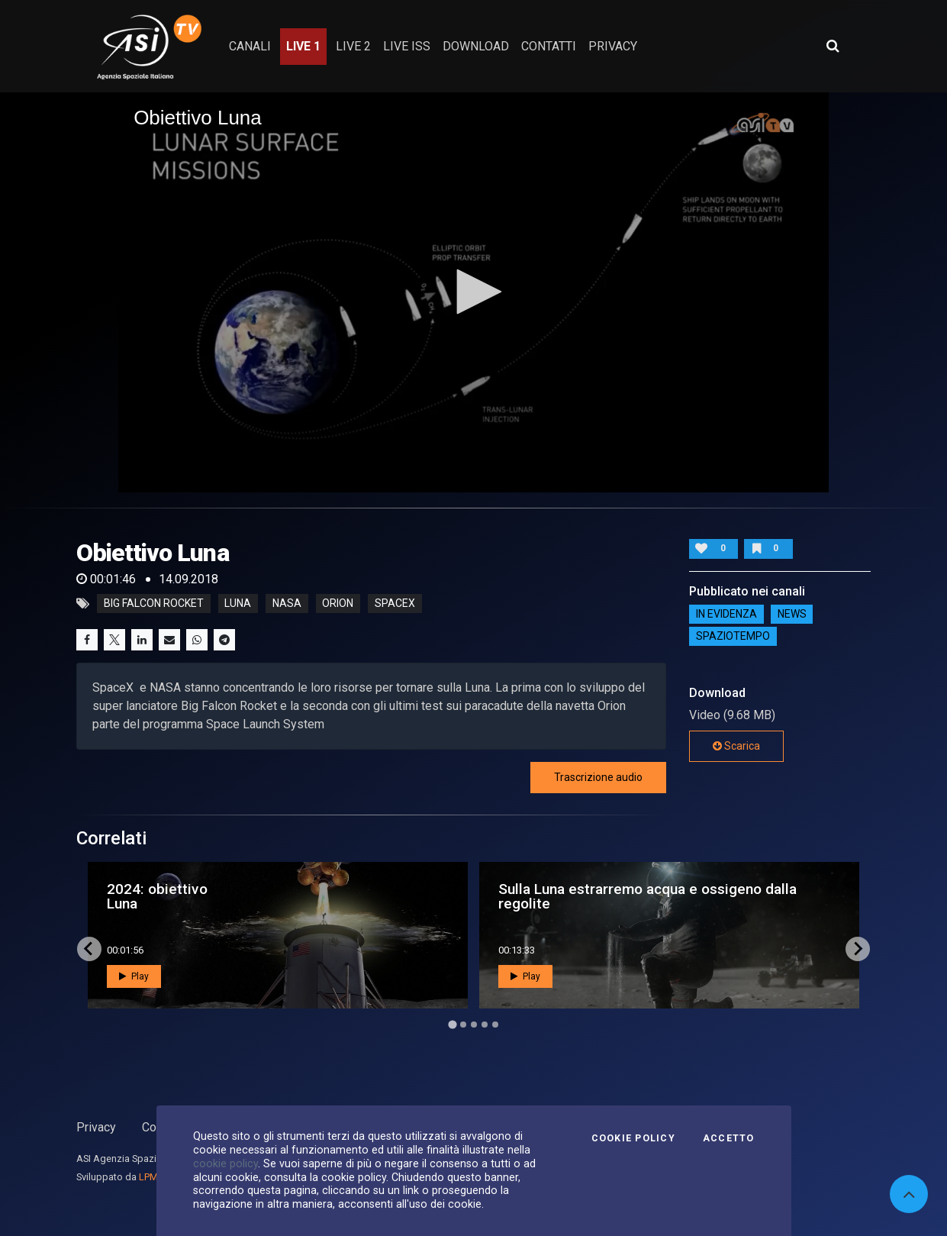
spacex (395, 604)
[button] (473, 291)
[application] (473, 292)
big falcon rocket (154, 604)
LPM (148, 1177)
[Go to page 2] (463, 1024)
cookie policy (225, 1163)
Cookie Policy (633, 1138)
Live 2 (353, 46)
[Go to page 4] (485, 1024)
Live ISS (406, 46)
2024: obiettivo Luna (157, 896)
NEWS (792, 614)
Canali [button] (250, 46)
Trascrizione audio (598, 777)
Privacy (96, 1127)
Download (476, 46)
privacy (612, 46)
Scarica (736, 746)
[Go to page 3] (474, 1024)
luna (237, 604)
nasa (286, 604)
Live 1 (303, 46)
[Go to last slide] (89, 949)
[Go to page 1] (452, 1024)
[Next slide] (858, 949)
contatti (548, 46)
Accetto (729, 1138)
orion (337, 604)
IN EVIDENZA (726, 614)
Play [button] (134, 976)
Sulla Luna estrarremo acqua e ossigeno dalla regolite (647, 896)
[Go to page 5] (495, 1024)
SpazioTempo (733, 636)
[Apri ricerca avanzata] (832, 46)
